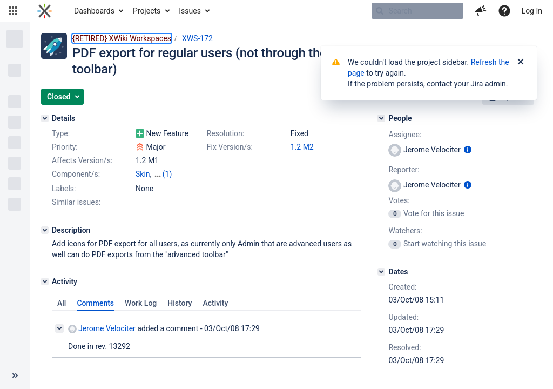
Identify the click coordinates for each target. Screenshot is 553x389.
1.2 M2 (302, 147)
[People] (381, 118)
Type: (61, 133)
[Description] (45, 230)
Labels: (64, 188)
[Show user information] (467, 149)
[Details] (45, 118)
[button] (13, 11)
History (179, 303)
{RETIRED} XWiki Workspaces (121, 38)
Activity (215, 303)
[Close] (520, 62)
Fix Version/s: (230, 147)
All (61, 303)
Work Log (141, 303)
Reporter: (403, 169)
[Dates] (381, 272)
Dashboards (94, 10)
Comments (95, 303)
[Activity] (45, 281)
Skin (143, 174)
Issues (190, 10)
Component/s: (76, 174)
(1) (167, 174)
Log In (532, 10)
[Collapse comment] (59, 328)
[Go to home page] (44, 11)
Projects (146, 10)
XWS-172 (197, 38)
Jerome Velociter (102, 328)
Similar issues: (76, 202)
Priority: (65, 147)
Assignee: (404, 134)
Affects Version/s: (82, 160)
